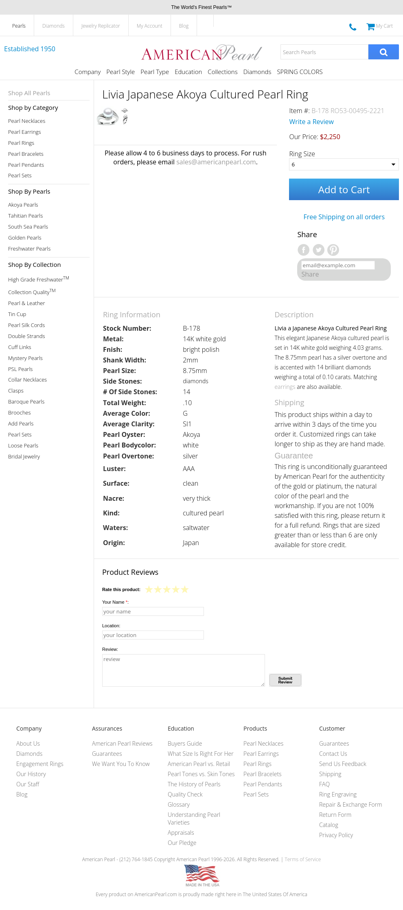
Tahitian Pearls (25, 215)
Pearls (19, 25)
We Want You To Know (121, 764)
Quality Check (185, 794)
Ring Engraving (338, 794)
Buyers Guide (185, 743)
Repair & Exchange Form (350, 804)
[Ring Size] (344, 164)
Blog (184, 25)
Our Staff (27, 784)
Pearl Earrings (24, 132)
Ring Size (302, 153)
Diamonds (53, 25)
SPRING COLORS (299, 72)
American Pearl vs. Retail (199, 764)
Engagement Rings (40, 764)
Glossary (179, 804)
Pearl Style (120, 72)
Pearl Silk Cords (26, 325)
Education (188, 72)
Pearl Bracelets (26, 154)
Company (87, 72)
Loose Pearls (23, 445)
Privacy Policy (336, 835)
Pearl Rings (21, 143)
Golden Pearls (25, 237)
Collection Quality (32, 291)
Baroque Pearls (26, 401)
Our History (31, 774)
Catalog (328, 825)
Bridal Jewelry (24, 456)
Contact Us (333, 753)
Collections (222, 72)
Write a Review (311, 121)
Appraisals (181, 832)
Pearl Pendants (26, 164)
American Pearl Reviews (122, 743)
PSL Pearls (20, 369)
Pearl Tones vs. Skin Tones (201, 774)
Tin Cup (17, 314)
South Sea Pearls (28, 226)
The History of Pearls (194, 784)
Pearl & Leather (26, 303)
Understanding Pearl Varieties (194, 818)
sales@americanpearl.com (216, 161)
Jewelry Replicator (100, 25)
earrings (284, 387)
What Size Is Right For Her (201, 753)
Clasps (16, 390)
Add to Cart (344, 189)
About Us (28, 743)
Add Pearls (20, 423)
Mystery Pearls (25, 358)
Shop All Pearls (29, 93)
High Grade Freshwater (38, 279)
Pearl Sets (20, 175)
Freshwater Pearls (29, 248)
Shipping (330, 774)
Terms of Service (303, 859)
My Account (149, 25)
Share (310, 274)
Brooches (19, 412)
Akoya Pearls (23, 204)
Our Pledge (182, 843)
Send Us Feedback (342, 764)
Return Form (335, 814)
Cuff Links (19, 347)
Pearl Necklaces (26, 121)
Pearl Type (154, 72)
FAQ (324, 784)
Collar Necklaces (27, 379)
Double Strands (26, 336)
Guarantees (107, 753)
